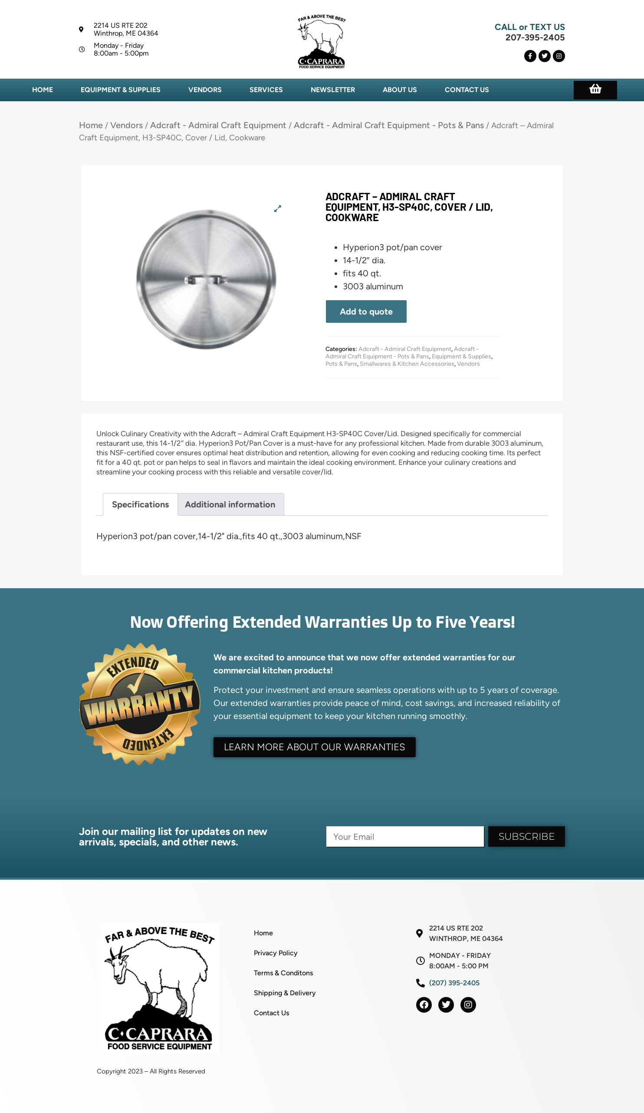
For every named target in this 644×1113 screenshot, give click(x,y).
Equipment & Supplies (121, 90)
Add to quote (366, 311)
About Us (400, 90)
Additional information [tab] (230, 504)
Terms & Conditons (283, 973)
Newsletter (333, 90)
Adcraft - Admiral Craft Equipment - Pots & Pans (389, 125)
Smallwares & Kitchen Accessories (407, 364)
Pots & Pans (341, 364)
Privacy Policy (276, 953)
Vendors (205, 90)
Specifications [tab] (140, 504)
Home (42, 90)
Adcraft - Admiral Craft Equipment (218, 125)
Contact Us (467, 90)
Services (266, 90)
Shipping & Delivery (285, 993)
